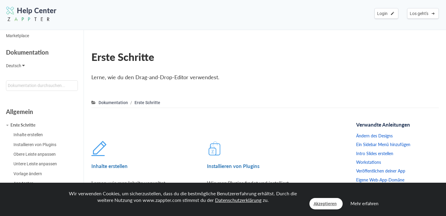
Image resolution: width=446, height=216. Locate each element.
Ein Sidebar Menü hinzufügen (383, 144)
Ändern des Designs (374, 135)
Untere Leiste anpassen (35, 163)
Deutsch (15, 65)
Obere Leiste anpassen (34, 154)
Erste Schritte (22, 125)
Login (385, 13)
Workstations (368, 162)
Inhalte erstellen (28, 134)
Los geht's (422, 13)
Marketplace (17, 35)
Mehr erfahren (364, 203)
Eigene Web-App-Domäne (380, 179)
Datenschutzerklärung (238, 200)
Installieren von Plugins (34, 144)
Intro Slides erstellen (374, 153)
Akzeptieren (325, 203)
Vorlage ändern (27, 173)
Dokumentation (27, 52)
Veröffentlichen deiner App (380, 170)
